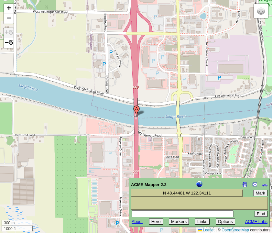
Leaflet (206, 230)
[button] (136, 110)
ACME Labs (256, 221)
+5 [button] (9, 33)
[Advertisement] (34, 187)
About (137, 221)
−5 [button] (9, 43)
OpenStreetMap (235, 230)
